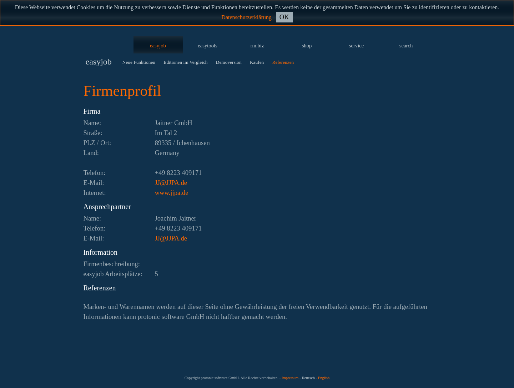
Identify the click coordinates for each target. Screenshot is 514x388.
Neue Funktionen (138, 62)
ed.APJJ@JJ (171, 182)
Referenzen (283, 62)
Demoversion (229, 62)
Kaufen (257, 62)
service (356, 45)
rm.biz (257, 45)
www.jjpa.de (171, 192)
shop (307, 45)
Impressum (290, 378)
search (406, 45)
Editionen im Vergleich (185, 62)
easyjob (158, 45)
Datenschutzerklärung (246, 17)
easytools (207, 45)
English (324, 378)
